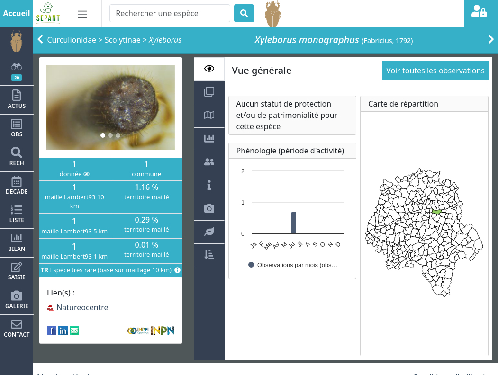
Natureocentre (78, 307)
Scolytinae (123, 40)
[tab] (209, 69)
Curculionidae (72, 40)
